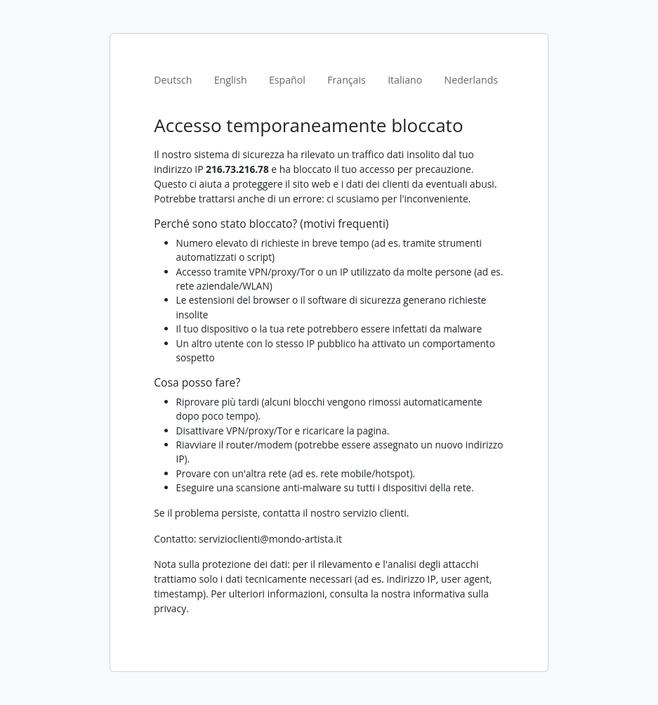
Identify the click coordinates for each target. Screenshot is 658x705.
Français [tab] (346, 79)
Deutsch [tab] (173, 79)
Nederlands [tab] (472, 79)
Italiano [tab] (405, 79)
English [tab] (230, 79)
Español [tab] (287, 79)
